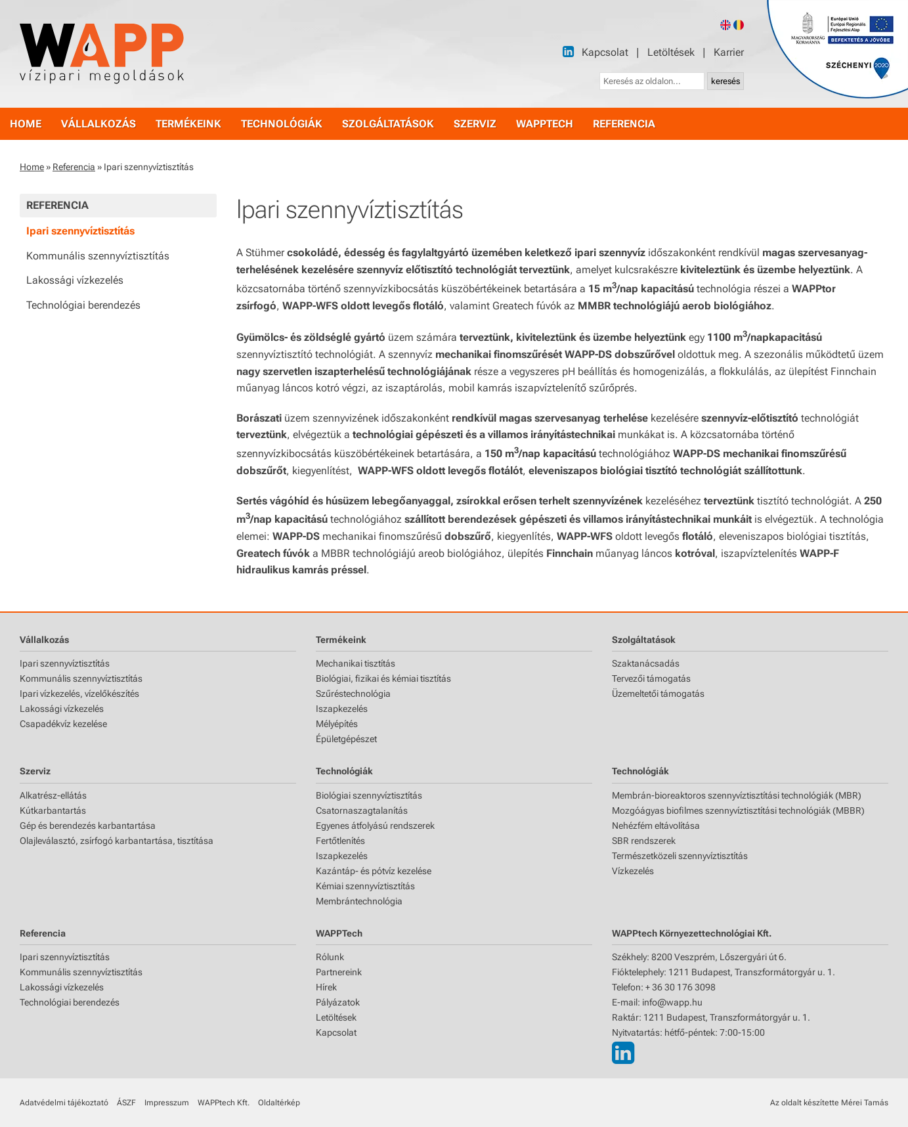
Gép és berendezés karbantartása (88, 825)
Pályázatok (338, 1002)
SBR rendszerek (644, 840)
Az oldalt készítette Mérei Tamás (829, 1102)
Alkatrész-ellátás (53, 795)
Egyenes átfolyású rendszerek (375, 825)
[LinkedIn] (568, 51)
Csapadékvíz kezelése (63, 723)
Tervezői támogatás (651, 678)
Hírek (326, 987)
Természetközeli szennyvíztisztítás (680, 856)
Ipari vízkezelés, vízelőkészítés (79, 693)
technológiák (281, 124)
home (25, 124)
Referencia (74, 167)
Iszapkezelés (342, 708)
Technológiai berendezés (83, 305)
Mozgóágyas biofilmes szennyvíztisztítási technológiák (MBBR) (738, 810)
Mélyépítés (337, 723)
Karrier (729, 52)
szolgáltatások (388, 124)
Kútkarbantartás (53, 810)
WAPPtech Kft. (223, 1102)
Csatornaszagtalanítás (362, 810)
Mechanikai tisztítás (355, 663)
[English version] (725, 25)
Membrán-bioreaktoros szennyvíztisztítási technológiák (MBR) (736, 795)
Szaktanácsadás (646, 663)
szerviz (475, 124)
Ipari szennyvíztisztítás (80, 231)
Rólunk (330, 957)
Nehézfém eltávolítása (656, 825)
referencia (624, 124)
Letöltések (671, 52)
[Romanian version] (738, 25)
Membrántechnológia (359, 901)
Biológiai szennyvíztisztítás (369, 795)
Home (32, 167)
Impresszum (166, 1102)
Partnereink (339, 972)
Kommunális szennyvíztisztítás (97, 256)
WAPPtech (544, 124)
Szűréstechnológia (353, 693)
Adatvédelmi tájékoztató (64, 1102)
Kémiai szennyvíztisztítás (365, 886)
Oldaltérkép (279, 1102)
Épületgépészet (346, 739)
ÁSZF (126, 1102)
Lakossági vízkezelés (74, 280)
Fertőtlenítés (340, 840)
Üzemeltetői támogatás (658, 693)
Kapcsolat (605, 52)
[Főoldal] (102, 54)
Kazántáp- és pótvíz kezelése (373, 871)
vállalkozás (98, 124)
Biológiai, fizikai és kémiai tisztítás (383, 678)
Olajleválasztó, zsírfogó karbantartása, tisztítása (116, 840)
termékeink (188, 124)
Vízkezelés (633, 871)
